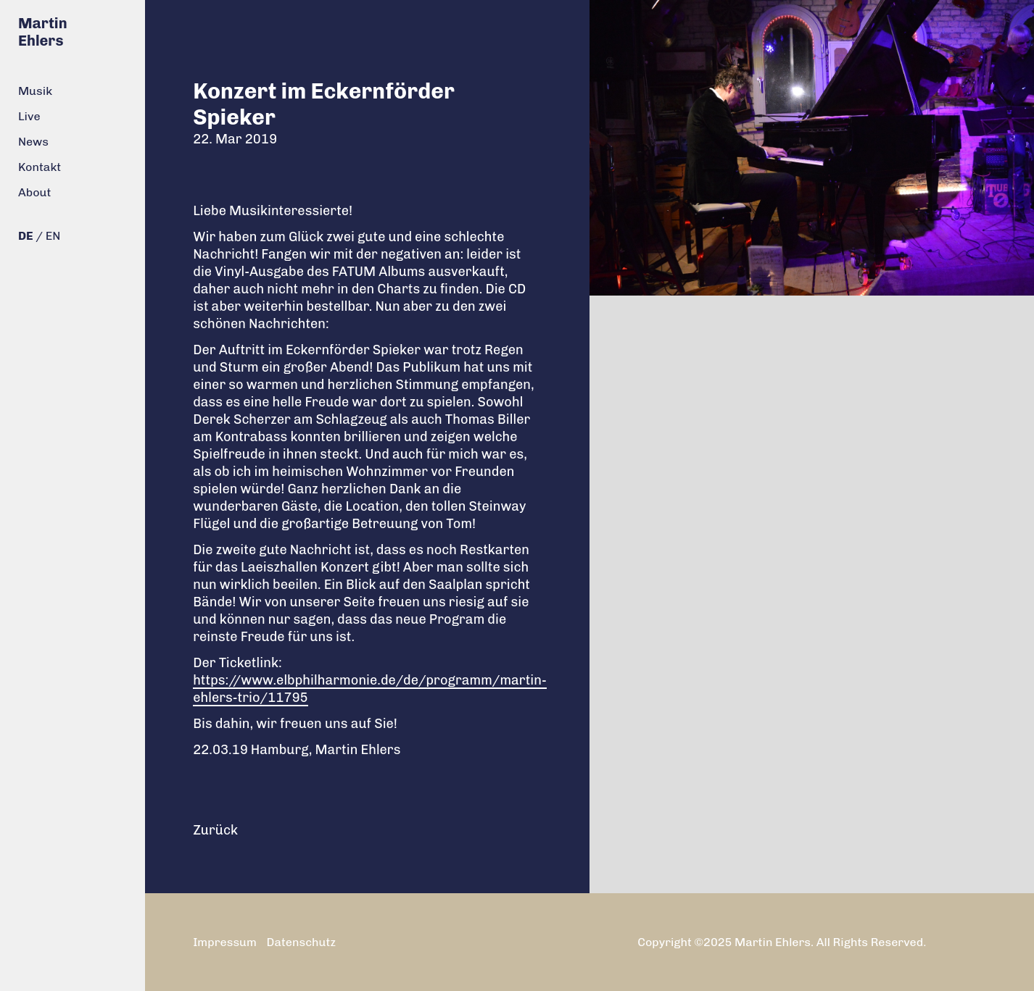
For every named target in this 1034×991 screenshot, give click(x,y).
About (34, 192)
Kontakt (39, 167)
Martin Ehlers (42, 31)
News (33, 142)
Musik (35, 91)
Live (29, 116)
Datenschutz (301, 942)
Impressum (225, 942)
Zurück (215, 830)
